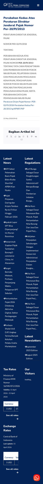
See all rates (12, 417)
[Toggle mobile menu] (38, 5)
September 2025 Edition (32, 348)
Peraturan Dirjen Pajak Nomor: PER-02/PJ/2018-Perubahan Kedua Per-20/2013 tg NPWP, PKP (19, 105)
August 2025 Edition (31, 357)
